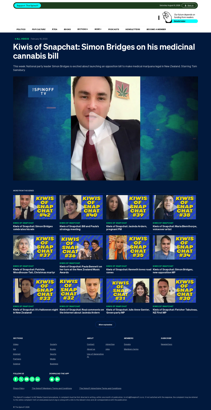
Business (54, 363)
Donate (127, 344)
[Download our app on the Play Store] (57, 381)
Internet (17, 354)
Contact (90, 344)
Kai (14, 349)
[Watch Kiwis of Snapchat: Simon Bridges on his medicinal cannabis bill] (105, 128)
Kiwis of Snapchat (23, 223)
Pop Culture (38, 29)
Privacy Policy (18, 388)
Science (16, 363)
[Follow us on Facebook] (16, 381)
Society (53, 344)
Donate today (179, 21)
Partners (17, 359)
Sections (81, 29)
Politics (21, 29)
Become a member (156, 29)
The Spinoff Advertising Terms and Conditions (100, 388)
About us (91, 349)
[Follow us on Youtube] (27, 381)
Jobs (108, 349)
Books (67, 29)
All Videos (31, 38)
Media (53, 359)
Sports (53, 354)
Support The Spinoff (27, 5)
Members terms (131, 349)
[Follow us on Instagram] (32, 381)
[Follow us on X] (21, 381)
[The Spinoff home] (87, 18)
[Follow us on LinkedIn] (37, 381)
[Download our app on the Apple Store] (52, 381)
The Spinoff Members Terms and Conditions (52, 388)
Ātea (54, 29)
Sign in (189, 5)
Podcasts (113, 29)
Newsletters (133, 29)
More (97, 29)
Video (15, 344)
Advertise (110, 344)
